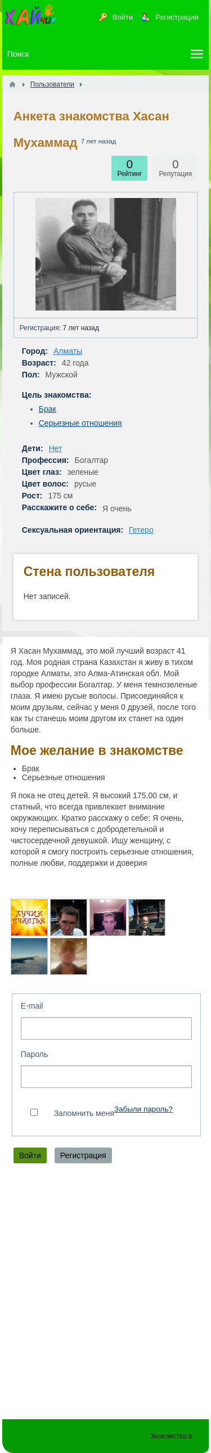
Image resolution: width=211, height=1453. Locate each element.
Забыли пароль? (143, 1109)
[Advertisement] (105, 1294)
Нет (55, 448)
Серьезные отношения (80, 423)
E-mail (32, 1005)
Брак (47, 408)
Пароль (34, 1054)
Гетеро (141, 529)
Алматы (67, 351)
